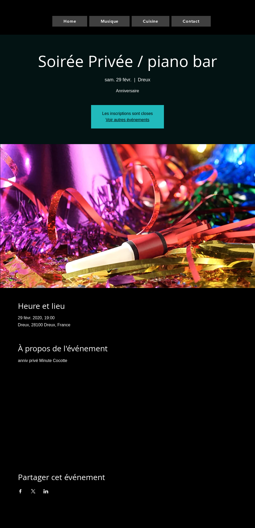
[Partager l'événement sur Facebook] (20, 491)
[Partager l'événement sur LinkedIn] (45, 491)
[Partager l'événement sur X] (33, 491)
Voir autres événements (127, 120)
